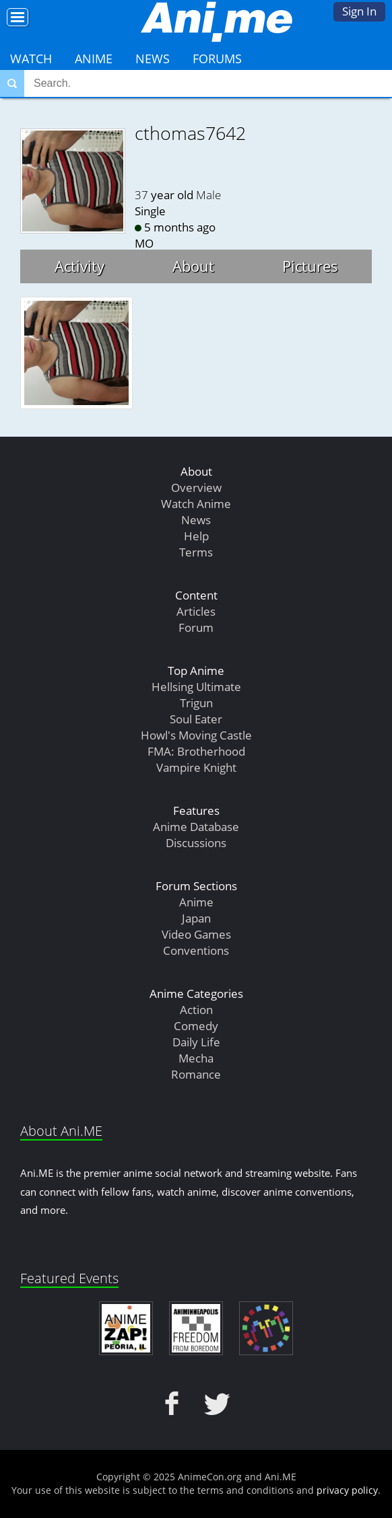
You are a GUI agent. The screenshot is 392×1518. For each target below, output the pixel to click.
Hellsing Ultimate (196, 686)
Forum (196, 627)
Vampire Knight (196, 767)
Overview (196, 487)
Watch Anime (196, 503)
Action (196, 1009)
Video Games (196, 934)
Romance (196, 1074)
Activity (79, 266)
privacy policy (347, 1490)
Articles (196, 611)
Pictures (310, 266)
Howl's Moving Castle (196, 735)
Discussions (196, 843)
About (193, 266)
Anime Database (196, 826)
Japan (196, 918)
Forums (217, 58)
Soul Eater (196, 719)
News (152, 58)
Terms (196, 552)
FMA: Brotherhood (196, 751)
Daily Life (196, 1042)
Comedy (196, 1026)
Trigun (196, 703)
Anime (93, 58)
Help (196, 536)
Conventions (196, 950)
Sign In (359, 11)
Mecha (196, 1058)
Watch (31, 58)
